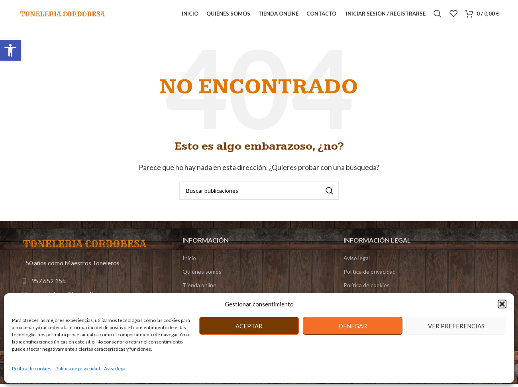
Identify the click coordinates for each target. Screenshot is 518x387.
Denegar (352, 326)
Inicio (189, 266)
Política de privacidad (77, 368)
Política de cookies (31, 368)
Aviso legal (115, 368)
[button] (10, 50)
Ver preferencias (456, 326)
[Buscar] (437, 18)
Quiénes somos (202, 279)
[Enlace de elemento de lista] (86, 289)
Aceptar (249, 326)
